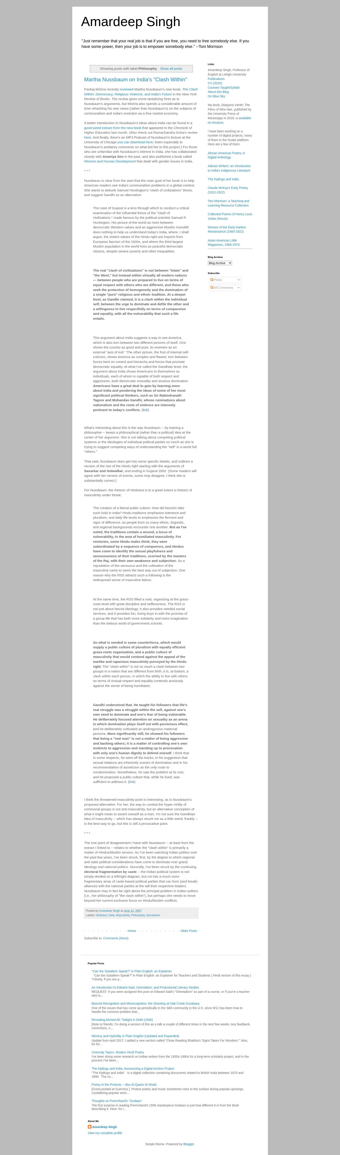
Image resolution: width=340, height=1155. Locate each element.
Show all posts (171, 68)
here (87, 137)
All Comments (222, 287)
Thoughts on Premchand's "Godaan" (117, 1101)
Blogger (188, 1144)
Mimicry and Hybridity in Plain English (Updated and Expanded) (135, 1036)
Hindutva (101, 915)
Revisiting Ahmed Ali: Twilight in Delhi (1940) (122, 1020)
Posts (216, 280)
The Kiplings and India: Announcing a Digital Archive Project (133, 1068)
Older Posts (189, 931)
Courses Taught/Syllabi (224, 87)
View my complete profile (105, 1133)
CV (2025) (215, 83)
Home (132, 931)
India (111, 915)
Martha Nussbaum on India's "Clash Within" (135, 79)
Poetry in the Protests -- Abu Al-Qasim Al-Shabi (124, 1084)
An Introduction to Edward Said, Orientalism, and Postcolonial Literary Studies (145, 987)
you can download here (135, 142)
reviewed (126, 89)
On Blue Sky (216, 96)
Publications (216, 79)
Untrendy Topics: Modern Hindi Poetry (118, 1052)
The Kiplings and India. (223, 179)
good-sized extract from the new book (112, 128)
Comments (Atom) (116, 938)
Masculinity (123, 915)
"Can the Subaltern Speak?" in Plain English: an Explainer (131, 971)
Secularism (153, 915)
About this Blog (218, 92)
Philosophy (138, 915)
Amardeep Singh (131, 21)
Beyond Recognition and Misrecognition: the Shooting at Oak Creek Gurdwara (145, 1003)
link (145, 410)
